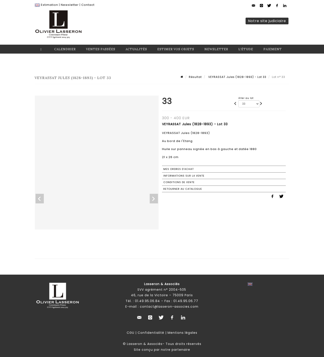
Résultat (195, 77)
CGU (130, 332)
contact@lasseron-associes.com (169, 306)
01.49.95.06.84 (147, 301)
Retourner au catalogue (182, 189)
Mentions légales (182, 332)
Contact (88, 5)
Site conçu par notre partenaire (162, 349)
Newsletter (70, 5)
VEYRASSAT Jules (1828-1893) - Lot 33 (236, 77)
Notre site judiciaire (267, 20)
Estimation (49, 5)
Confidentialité (151, 332)
